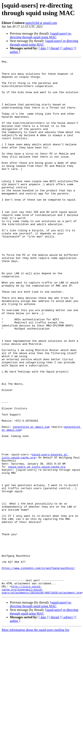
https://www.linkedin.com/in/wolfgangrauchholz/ (38, 670)
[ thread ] (55, 48)
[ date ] (43, 48)
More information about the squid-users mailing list (35, 736)
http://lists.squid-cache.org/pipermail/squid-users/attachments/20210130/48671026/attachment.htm (41, 695)
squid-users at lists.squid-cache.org (36, 548)
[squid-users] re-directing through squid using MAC (41, 35)
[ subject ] (68, 48)
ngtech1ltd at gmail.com (41, 23)
